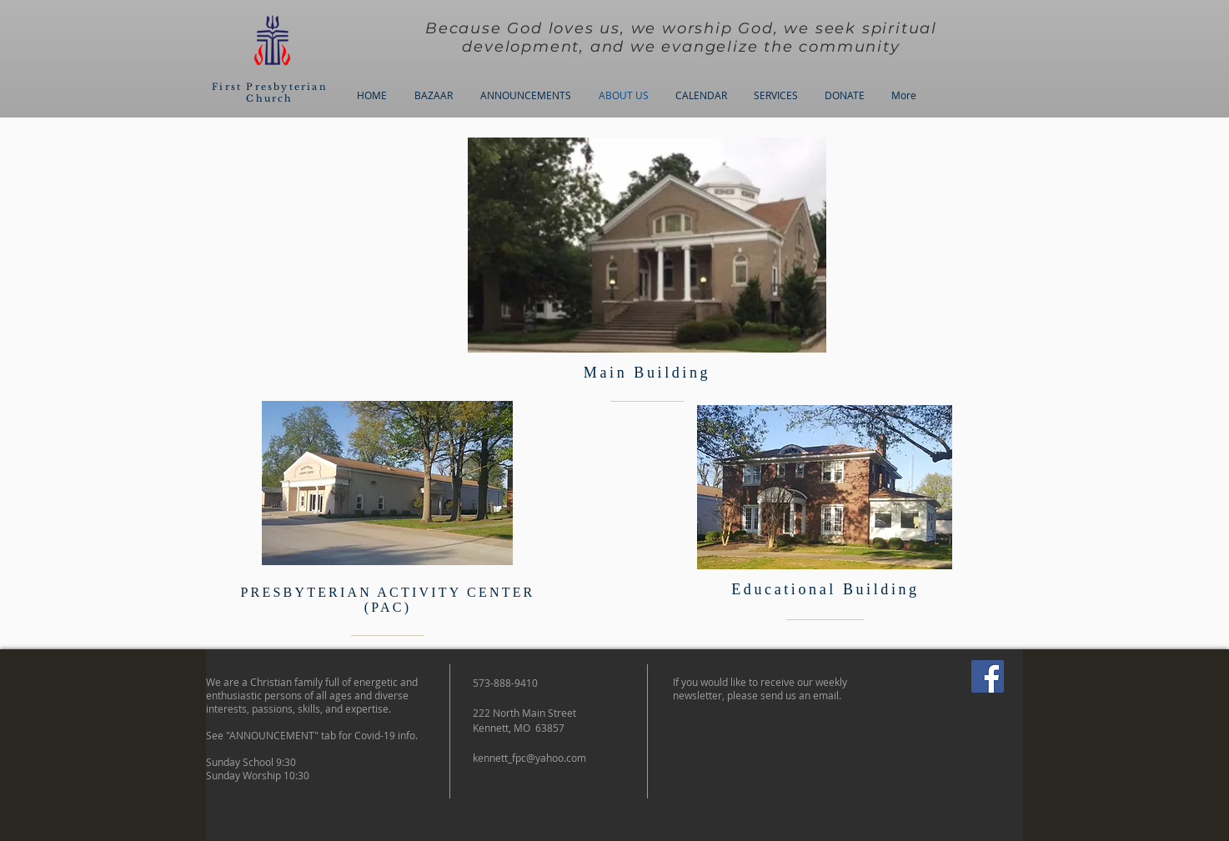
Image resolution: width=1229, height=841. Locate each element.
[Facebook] (987, 676)
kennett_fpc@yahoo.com (529, 757)
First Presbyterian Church (270, 92)
